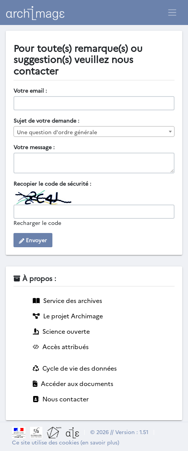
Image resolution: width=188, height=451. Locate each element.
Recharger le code (37, 222)
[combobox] (94, 131)
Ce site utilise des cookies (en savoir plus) (65, 442)
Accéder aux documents (73, 383)
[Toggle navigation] (172, 12)
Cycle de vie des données (75, 368)
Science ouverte (61, 331)
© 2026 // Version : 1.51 (119, 432)
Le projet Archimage (68, 315)
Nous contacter (61, 398)
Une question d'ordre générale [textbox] (57, 132)
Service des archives (67, 300)
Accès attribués (61, 346)
